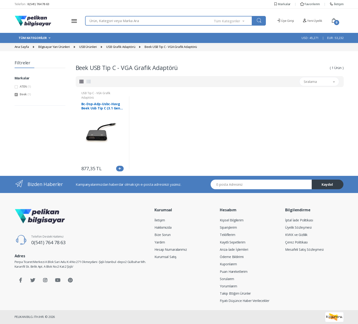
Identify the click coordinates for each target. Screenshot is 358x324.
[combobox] (149, 21)
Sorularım (227, 279)
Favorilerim (310, 4)
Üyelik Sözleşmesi (298, 227)
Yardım (159, 242)
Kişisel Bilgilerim (231, 220)
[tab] (81, 81)
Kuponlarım (228, 264)
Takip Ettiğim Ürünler (235, 293)
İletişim (337, 4)
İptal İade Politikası (299, 220)
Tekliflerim (227, 234)
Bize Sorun (162, 234)
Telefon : (32, 4)
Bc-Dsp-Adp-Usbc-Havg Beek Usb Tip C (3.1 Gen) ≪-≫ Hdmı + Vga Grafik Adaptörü (101, 106)
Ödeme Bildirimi (232, 257)
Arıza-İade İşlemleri (234, 249)
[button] (233, 21)
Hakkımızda (163, 227)
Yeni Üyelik (312, 21)
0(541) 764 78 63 (48, 242)
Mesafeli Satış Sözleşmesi (304, 249)
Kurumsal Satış (165, 257)
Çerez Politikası (296, 242)
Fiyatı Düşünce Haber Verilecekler (244, 300)
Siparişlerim (228, 227)
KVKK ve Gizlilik (296, 234)
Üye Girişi (285, 21)
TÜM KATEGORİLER (33, 38)
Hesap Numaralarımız (170, 249)
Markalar (282, 4)
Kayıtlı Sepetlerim (232, 242)
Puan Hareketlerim (234, 271)
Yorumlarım (228, 286)
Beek (25, 94)
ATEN (25, 86)
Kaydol (327, 184)
